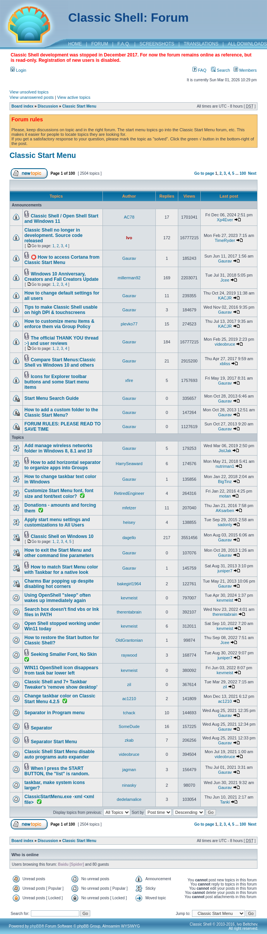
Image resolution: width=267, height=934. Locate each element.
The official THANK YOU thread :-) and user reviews (61, 340)
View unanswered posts (32, 97)
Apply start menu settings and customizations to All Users (57, 522)
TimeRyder (225, 240)
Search (220, 70)
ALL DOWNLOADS (247, 44)
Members (245, 70)
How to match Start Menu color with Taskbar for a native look (61, 569)
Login (18, 70)
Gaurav (129, 258)
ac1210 (129, 698)
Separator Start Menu (54, 741)
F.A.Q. (123, 44)
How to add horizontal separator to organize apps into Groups (62, 465)
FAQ (199, 70)
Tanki (225, 802)
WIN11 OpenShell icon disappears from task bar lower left (61, 670)
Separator (41, 728)
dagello (129, 537)
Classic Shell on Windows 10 (62, 536)
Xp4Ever (225, 219)
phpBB (36, 926)
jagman (129, 769)
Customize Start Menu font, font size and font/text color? (58, 493)
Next (252, 173)
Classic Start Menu (79, 106)
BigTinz (225, 481)
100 (243, 173)
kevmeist (129, 598)
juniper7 (224, 570)
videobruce (225, 344)
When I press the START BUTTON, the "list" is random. (57, 771)
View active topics (73, 97)
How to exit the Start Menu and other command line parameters (59, 553)
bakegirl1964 (129, 583)
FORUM (99, 44)
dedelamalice (129, 799)
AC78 (129, 217)
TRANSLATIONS (201, 44)
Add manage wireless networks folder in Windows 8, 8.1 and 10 (58, 448)
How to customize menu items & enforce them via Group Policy (59, 324)
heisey (129, 522)
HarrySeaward (129, 463)
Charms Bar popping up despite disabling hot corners (59, 583)
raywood (129, 655)
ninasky (129, 785)
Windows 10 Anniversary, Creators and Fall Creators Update (61, 276)
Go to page (204, 173)
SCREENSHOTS (156, 44)
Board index (22, 106)
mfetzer (129, 508)
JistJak (225, 450)
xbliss (225, 363)
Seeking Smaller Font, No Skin (64, 654)
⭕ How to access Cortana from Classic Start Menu (61, 259)
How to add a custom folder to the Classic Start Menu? (61, 412)
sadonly (225, 524)
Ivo (129, 237)
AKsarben (225, 510)
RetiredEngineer (129, 493)
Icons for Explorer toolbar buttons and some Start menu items (56, 382)
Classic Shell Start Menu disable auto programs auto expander (59, 754)
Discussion (48, 106)
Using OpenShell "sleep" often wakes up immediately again (57, 598)
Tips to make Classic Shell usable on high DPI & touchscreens (61, 309)
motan (225, 496)
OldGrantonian (129, 640)
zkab (129, 740)
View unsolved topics (29, 92)
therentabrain (129, 612)
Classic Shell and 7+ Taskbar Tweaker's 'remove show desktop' (61, 684)
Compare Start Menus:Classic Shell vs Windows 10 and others (60, 362)
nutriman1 (225, 466)
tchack (129, 712)
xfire (129, 380)
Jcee (225, 280)
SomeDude (128, 726)
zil (129, 684)
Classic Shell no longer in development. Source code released (53, 235)
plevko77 (129, 324)
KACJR (225, 298)
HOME (75, 44)
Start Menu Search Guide (51, 398)
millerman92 (129, 277)
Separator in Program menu (54, 712)
